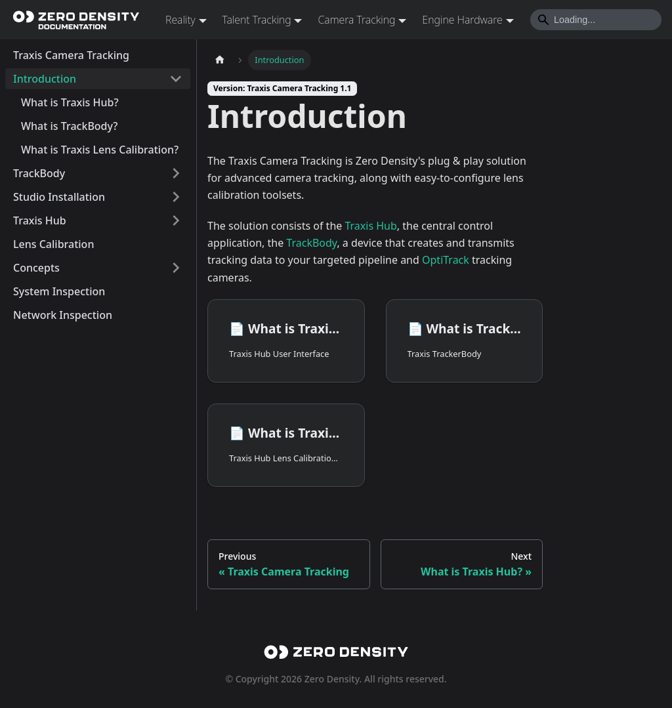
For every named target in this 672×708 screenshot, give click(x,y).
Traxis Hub (39, 220)
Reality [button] (180, 19)
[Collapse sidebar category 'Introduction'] (175, 78)
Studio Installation (59, 197)
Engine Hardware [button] (462, 19)
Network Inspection (62, 315)
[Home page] (219, 60)
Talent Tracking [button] (256, 19)
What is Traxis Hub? (70, 102)
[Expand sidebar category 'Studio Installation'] (175, 196)
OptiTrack (445, 260)
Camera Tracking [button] (356, 19)
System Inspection (59, 291)
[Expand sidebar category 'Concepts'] (175, 267)
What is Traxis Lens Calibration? (99, 149)
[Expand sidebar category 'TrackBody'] (175, 173)
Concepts (36, 267)
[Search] (596, 19)
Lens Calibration (53, 244)
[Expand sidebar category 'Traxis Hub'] (175, 220)
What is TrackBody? (69, 126)
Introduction (44, 79)
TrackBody (39, 173)
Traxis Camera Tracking (71, 55)
